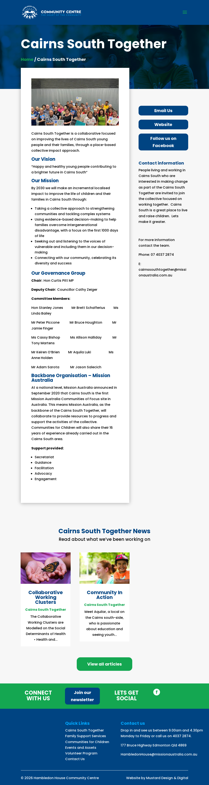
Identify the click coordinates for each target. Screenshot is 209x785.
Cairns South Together (45, 609)
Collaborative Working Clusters (45, 597)
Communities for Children (87, 741)
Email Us (163, 111)
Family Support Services (85, 736)
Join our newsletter (82, 696)
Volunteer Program (81, 753)
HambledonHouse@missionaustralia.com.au (159, 754)
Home (27, 59)
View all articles (104, 664)
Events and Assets (80, 747)
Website (163, 124)
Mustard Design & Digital (167, 778)
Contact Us (75, 759)
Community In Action (104, 595)
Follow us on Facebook (163, 142)
